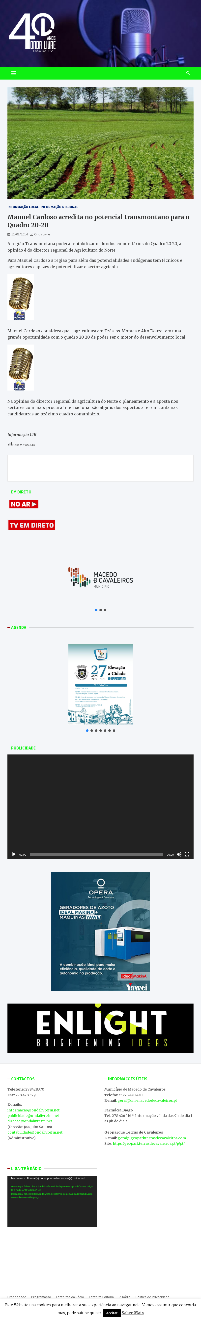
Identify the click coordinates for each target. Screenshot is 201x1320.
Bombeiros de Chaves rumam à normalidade (47, 468)
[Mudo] (179, 854)
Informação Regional (59, 207)
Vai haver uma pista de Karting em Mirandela (152, 468)
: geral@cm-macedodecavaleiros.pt (146, 1100)
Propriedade (16, 1297)
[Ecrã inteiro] (187, 854)
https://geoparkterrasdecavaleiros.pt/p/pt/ (149, 1143)
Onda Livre (42, 234)
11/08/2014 (19, 234)
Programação (41, 1297)
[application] (100, 806)
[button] (96, 610)
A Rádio (125, 1297)
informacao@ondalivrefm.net (33, 1110)
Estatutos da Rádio (70, 1297)
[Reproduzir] (13, 854)
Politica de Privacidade (153, 1297)
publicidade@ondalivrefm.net (33, 1115)
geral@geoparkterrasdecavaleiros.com (152, 1138)
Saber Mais (133, 1313)
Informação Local (23, 207)
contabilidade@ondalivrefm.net (34, 1132)
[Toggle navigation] (13, 73)
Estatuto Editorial (102, 1297)
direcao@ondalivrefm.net (29, 1121)
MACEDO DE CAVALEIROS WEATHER (52, 1255)
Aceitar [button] (112, 1313)
